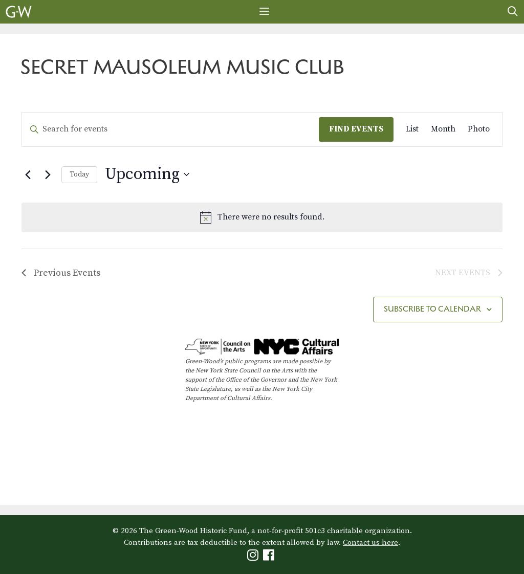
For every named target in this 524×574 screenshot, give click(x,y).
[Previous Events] (27, 174)
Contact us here (370, 542)
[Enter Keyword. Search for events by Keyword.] (170, 129)
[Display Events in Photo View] (479, 129)
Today (79, 174)
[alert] (262, 217)
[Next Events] (47, 174)
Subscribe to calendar (432, 309)
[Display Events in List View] (412, 129)
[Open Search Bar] (512, 12)
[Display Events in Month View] (443, 129)
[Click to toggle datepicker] (147, 174)
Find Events (356, 129)
